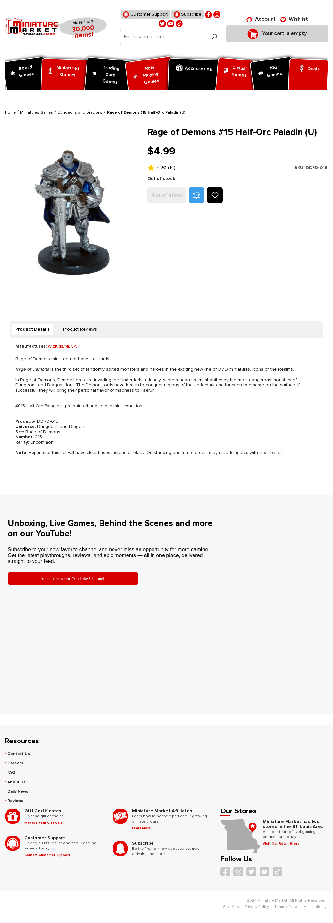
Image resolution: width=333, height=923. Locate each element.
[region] (72, 214)
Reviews (15, 800)
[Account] (261, 19)
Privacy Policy (257, 906)
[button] (196, 195)
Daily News (17, 791)
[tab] (32, 329)
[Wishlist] (294, 19)
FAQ (11, 772)
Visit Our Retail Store (281, 844)
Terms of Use (286, 906)
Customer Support (145, 14)
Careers (15, 763)
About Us (16, 782)
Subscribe (187, 14)
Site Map (231, 906)
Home (10, 112)
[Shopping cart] (277, 33)
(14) (171, 167)
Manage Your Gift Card (43, 823)
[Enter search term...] (163, 37)
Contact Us (18, 753)
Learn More (141, 828)
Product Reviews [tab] (80, 329)
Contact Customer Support (47, 855)
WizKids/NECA (62, 346)
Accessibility (315, 906)
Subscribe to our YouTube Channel (72, 578)
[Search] (214, 37)
